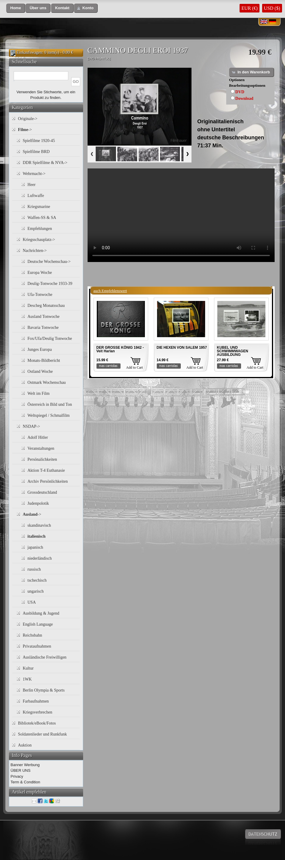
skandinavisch (39, 525)
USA (32, 602)
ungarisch (36, 591)
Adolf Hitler (38, 437)
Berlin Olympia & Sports (44, 690)
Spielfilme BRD (36, 151)
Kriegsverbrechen (38, 712)
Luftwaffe (36, 195)
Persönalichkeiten (42, 459)
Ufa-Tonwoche (40, 294)
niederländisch (40, 558)
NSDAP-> (31, 426)
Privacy (17, 776)
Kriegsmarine (39, 206)
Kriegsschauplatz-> (39, 239)
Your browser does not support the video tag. (181, 215)
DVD (239, 92)
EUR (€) (249, 8)
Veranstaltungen (41, 448)
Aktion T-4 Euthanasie (46, 470)
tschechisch (37, 580)
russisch (34, 569)
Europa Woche (40, 272)
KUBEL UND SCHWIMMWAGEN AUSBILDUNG (232, 351)
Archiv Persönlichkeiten (48, 481)
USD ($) (272, 8)
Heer (32, 184)
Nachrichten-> (35, 250)
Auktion (25, 745)
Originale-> (27, 118)
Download (244, 98)
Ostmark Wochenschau (47, 382)
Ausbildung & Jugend (41, 613)
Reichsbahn (32, 635)
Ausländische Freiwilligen (44, 657)
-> (25, 129)
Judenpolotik (38, 503)
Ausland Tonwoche (44, 316)
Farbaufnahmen (36, 701)
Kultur (28, 668)
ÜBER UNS (21, 770)
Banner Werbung (25, 765)
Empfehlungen (40, 228)
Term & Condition (25, 782)
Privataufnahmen (37, 646)
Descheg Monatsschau (46, 305)
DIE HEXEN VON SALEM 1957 (182, 347)
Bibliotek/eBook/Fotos (37, 723)
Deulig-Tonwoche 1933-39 (50, 283)
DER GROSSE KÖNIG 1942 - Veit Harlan (120, 349)
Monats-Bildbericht (44, 360)
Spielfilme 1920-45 (39, 140)
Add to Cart (134, 367)
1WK (27, 679)
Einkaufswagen (29, 52)
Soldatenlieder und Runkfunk (42, 734)
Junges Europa (40, 349)
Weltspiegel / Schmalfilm (49, 415)
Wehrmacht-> (34, 173)
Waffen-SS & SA (42, 217)
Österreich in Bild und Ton (50, 404)
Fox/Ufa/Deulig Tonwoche (50, 338)
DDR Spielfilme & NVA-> (45, 162)
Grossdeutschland (42, 492)
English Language (38, 624)
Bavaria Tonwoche (43, 327)
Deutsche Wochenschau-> (49, 261)
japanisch (35, 547)
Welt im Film (39, 393)
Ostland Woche (40, 371)
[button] (15, 8)
